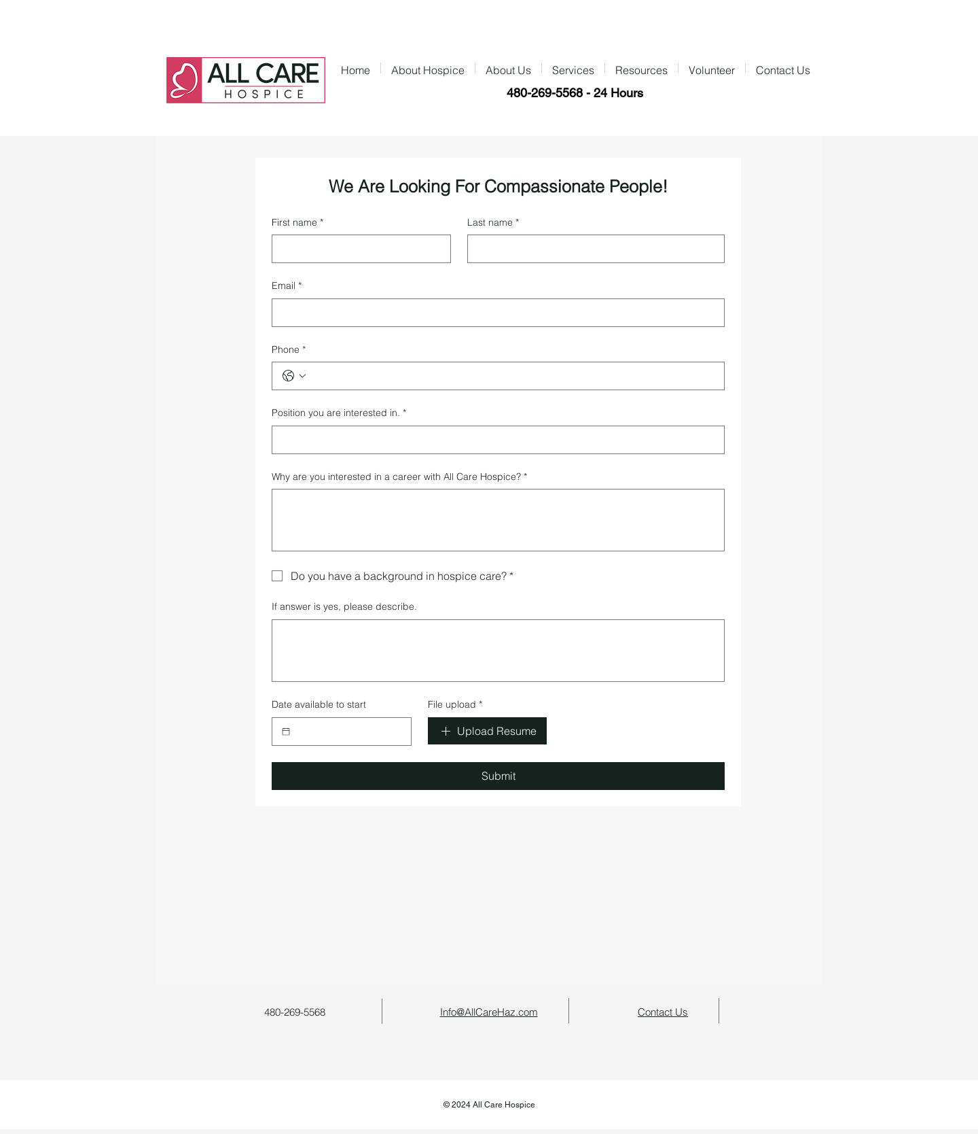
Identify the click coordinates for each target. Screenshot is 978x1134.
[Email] (494, 312)
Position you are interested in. (339, 413)
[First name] (357, 248)
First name (297, 223)
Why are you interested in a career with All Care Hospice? (399, 477)
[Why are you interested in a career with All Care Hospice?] (498, 520)
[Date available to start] (285, 731)
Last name (493, 223)
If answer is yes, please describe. (344, 606)
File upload (455, 705)
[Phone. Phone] (512, 376)
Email (287, 286)
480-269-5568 (545, 93)
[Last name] (592, 248)
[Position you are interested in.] (494, 439)
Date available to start (319, 704)
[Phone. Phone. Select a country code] (294, 376)
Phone (289, 350)
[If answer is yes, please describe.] (498, 650)
